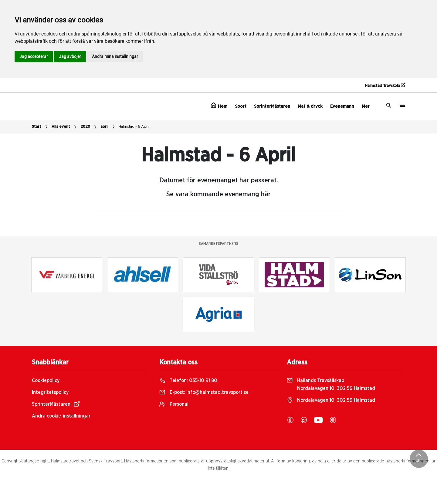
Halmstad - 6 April (134, 127)
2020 (89, 127)
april (108, 127)
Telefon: (188, 380)
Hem (219, 106)
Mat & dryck (310, 106)
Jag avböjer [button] (70, 56)
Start (40, 127)
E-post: (204, 392)
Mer (366, 106)
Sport (240, 106)
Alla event (65, 127)
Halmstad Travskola (385, 85)
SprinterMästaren (272, 106)
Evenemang (342, 106)
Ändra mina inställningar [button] (115, 56)
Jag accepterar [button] (33, 56)
